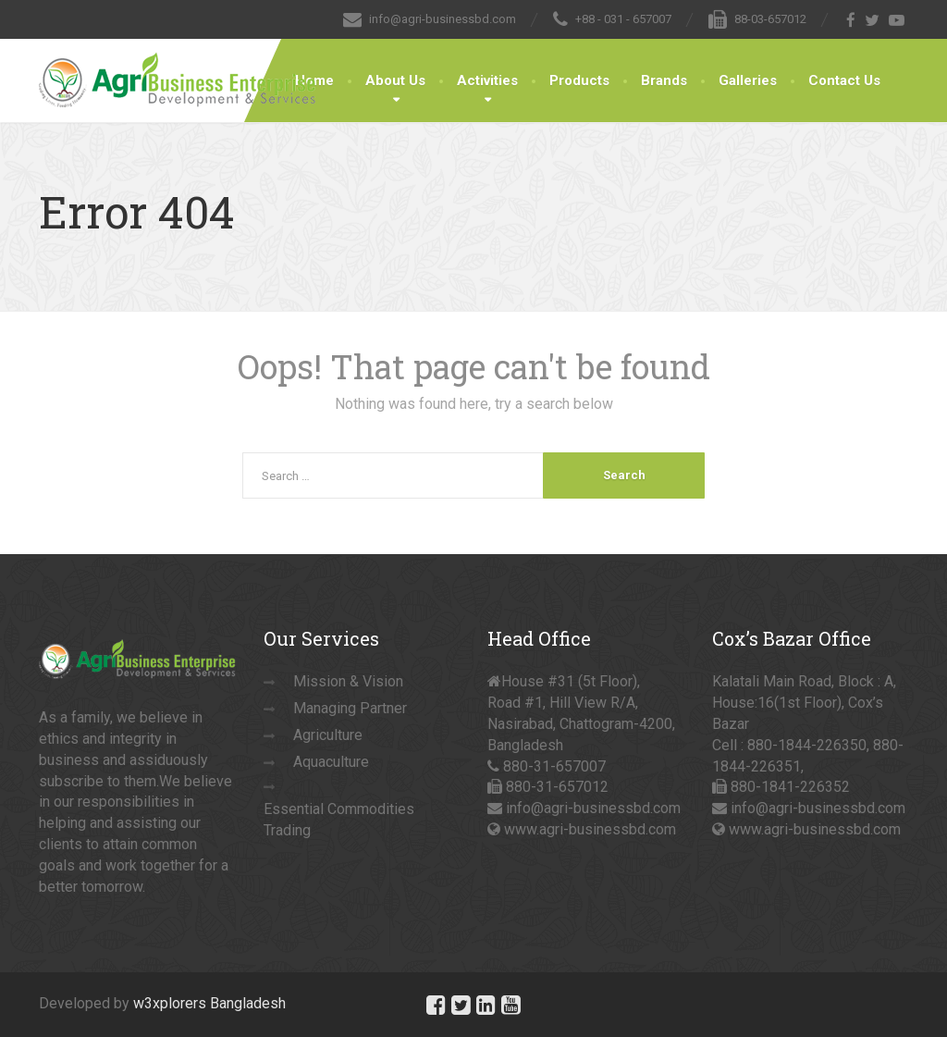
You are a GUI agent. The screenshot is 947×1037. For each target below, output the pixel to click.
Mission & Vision (348, 681)
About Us (395, 80)
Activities (487, 80)
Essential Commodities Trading (339, 819)
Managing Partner (350, 708)
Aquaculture (331, 762)
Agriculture (328, 735)
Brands (664, 80)
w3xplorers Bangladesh (209, 1003)
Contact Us (844, 80)
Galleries (748, 80)
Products (579, 80)
